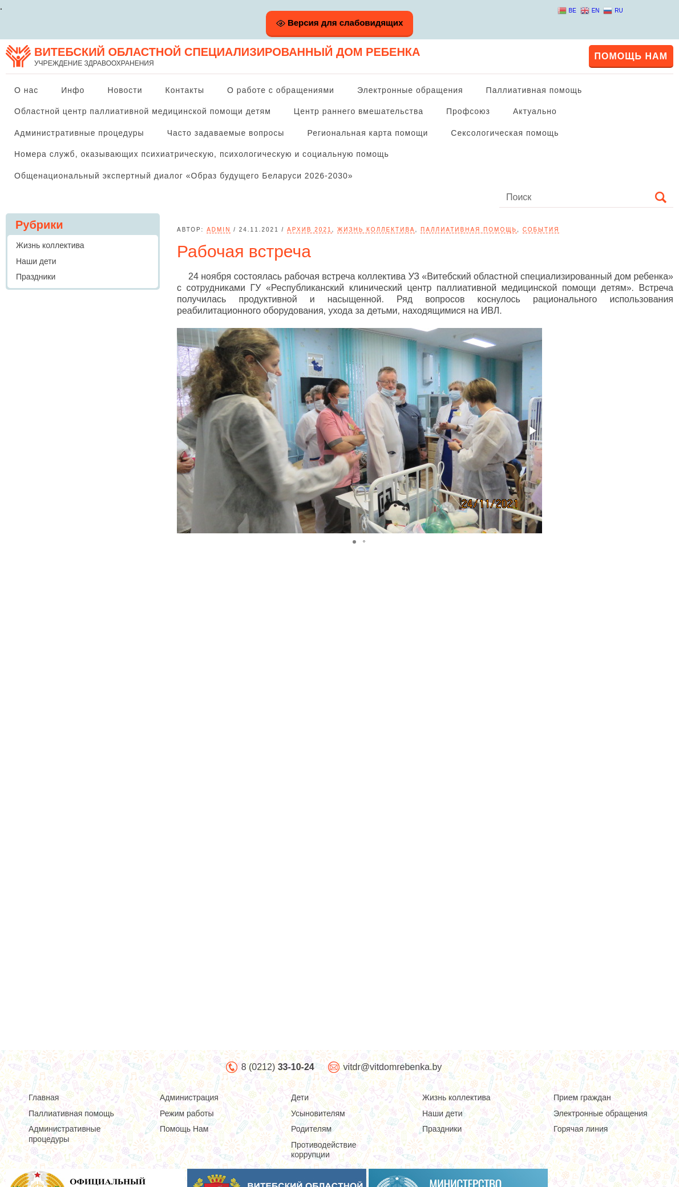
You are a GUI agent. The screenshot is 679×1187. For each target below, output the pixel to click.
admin (219, 229)
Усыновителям (318, 1113)
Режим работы (187, 1113)
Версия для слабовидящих (339, 23)
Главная (44, 1097)
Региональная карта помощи (367, 132)
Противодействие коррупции (324, 1150)
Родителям (311, 1128)
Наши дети (36, 261)
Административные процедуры (79, 132)
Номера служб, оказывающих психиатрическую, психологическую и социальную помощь (201, 154)
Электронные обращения (410, 90)
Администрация (189, 1097)
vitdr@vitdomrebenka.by (392, 1067)
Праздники (35, 276)
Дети (300, 1097)
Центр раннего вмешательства (358, 111)
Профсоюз (468, 111)
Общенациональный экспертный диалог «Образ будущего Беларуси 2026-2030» (183, 175)
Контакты (184, 90)
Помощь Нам (184, 1128)
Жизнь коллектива (376, 229)
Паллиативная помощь (534, 90)
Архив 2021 (309, 229)
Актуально (535, 111)
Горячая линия (580, 1128)
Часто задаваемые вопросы (226, 132)
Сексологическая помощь (505, 132)
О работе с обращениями (280, 90)
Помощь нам (631, 56)
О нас (26, 90)
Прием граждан (582, 1097)
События (541, 229)
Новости (124, 90)
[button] (532, 431)
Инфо (72, 90)
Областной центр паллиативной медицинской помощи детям (142, 111)
